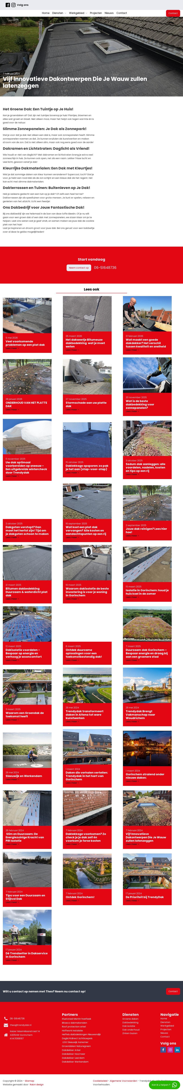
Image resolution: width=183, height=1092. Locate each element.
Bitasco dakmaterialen (75, 1022)
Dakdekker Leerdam (73, 1058)
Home (45, 13)
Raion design (37, 1084)
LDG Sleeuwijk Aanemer (75, 1042)
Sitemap (29, 1081)
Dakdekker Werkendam (75, 1061)
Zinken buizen (129, 1033)
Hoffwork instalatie (72, 1030)
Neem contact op (79, 267)
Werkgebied (78, 13)
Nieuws (109, 13)
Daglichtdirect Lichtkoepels (77, 1038)
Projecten (96, 13)
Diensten (59, 13)
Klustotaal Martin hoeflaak (77, 1018)
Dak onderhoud (130, 1029)
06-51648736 (105, 267)
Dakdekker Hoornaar (73, 1054)
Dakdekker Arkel (71, 1050)
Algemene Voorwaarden (123, 1081)
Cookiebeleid (100, 1081)
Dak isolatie (128, 1026)
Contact (121, 13)
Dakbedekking (130, 1022)
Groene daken (130, 1018)
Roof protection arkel (74, 1026)
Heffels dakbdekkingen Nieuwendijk (81, 1034)
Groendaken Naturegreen (76, 1046)
